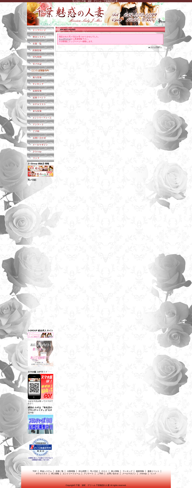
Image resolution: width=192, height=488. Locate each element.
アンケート (40, 124)
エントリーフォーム (40, 118)
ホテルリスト (40, 104)
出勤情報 (40, 50)
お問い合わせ (40, 138)
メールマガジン (40, 144)
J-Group (40, 151)
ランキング (40, 84)
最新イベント (40, 97)
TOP (40, 30)
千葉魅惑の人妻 (96, 13)
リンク (40, 158)
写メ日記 (40, 64)
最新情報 (40, 91)
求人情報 (40, 111)
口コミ (40, 70)
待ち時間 (40, 57)
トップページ (65, 39)
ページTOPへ (156, 47)
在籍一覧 (40, 43)
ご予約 (40, 131)
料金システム (40, 37)
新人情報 (40, 77)
